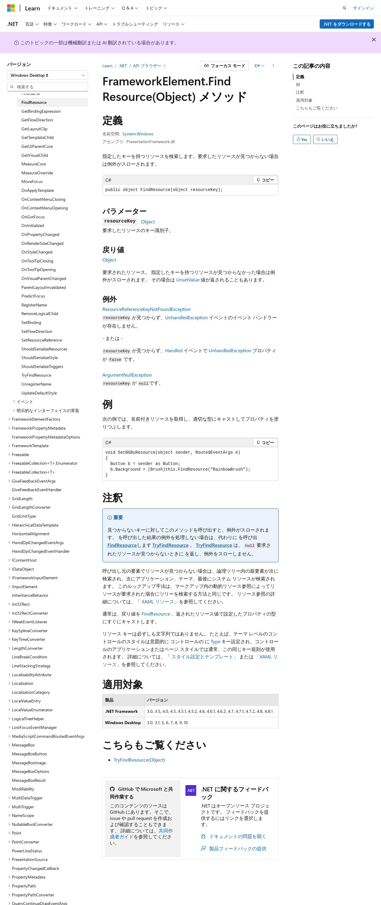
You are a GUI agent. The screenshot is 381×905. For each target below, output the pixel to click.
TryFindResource (170, 545)
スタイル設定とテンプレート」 (204, 656)
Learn (107, 65)
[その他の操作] (273, 66)
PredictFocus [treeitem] (33, 296)
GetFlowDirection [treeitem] (37, 120)
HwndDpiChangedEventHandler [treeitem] (41, 551)
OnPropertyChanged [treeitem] (40, 234)
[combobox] (47, 75)
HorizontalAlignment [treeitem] (30, 533)
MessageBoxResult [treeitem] (29, 780)
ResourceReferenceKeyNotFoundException (146, 309)
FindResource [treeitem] (33, 102)
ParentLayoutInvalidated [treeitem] (43, 287)
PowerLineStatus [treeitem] (27, 851)
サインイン (363, 8)
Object (148, 221)
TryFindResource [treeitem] (36, 375)
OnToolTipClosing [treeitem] (37, 261)
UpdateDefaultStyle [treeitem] (39, 393)
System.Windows (137, 134)
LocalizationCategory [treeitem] (31, 692)
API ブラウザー (147, 65)
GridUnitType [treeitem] (24, 516)
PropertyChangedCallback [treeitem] (35, 868)
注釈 (300, 92)
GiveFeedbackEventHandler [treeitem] (37, 489)
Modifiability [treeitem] (23, 789)
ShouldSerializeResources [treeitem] (44, 349)
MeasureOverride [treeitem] (37, 173)
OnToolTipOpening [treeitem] (38, 269)
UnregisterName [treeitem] (36, 384)
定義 (300, 76)
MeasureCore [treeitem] (33, 164)
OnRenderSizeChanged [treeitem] (42, 243)
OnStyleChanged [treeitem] (36, 252)
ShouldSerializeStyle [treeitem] (39, 357)
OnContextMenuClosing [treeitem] (43, 199)
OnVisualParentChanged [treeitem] (43, 278)
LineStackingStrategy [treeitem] (31, 665)
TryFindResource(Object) (139, 760)
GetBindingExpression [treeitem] (41, 111)
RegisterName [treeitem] (34, 305)
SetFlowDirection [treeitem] (36, 331)
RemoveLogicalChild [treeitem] (39, 313)
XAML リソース (158, 601)
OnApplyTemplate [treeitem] (37, 190)
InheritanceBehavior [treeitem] (30, 595)
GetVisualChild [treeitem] (34, 155)
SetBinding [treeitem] (31, 322)
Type (215, 641)
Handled (173, 350)
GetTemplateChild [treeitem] (37, 137)
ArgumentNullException (127, 375)
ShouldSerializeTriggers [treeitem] (42, 366)
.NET (123, 65)
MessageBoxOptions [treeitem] (30, 771)
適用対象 (304, 100)
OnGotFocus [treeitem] (33, 217)
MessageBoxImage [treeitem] (29, 762)
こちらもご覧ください (317, 108)
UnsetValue (187, 279)
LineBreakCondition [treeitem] (29, 657)
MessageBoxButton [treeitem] (29, 754)
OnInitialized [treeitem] (32, 225)
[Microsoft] (11, 8)
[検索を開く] (345, 8)
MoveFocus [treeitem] (32, 181)
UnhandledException (186, 317)
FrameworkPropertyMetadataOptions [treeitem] (46, 437)
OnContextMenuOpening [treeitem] (44, 208)
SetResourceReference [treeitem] (41, 340)
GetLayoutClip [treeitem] (34, 128)
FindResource (122, 545)
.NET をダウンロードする (347, 24)
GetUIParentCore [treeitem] (37, 146)
